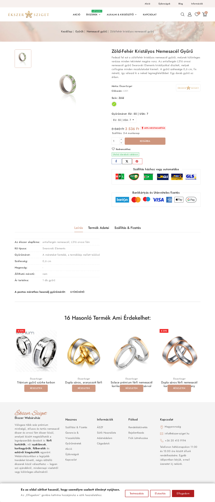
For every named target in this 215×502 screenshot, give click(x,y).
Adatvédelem (104, 439)
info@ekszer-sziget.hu (177, 434)
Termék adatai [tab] (98, 228)
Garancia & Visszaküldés (72, 436)
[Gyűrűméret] (124, 120)
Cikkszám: (117, 90)
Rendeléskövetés (138, 428)
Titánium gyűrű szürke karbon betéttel (36, 385)
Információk (197, 3)
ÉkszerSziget (125, 86)
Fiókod (133, 420)
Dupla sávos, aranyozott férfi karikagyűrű (83, 385)
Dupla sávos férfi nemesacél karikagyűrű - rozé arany (179, 385)
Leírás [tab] (78, 228)
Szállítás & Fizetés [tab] (127, 228)
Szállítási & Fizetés (76, 428)
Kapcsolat (71, 460)
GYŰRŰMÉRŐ (77, 292)
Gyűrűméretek (73, 444)
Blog (180, 3)
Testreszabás (137, 493)
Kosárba (145, 141)
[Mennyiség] (115, 141)
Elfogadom (183, 493)
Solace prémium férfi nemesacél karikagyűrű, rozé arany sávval (132, 385)
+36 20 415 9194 (175, 441)
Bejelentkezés (136, 433)
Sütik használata (106, 433)
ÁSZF (100, 428)
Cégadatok (103, 444)
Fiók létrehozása (138, 439)
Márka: (115, 86)
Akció (147, 3)
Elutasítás (160, 493)
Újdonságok (164, 3)
